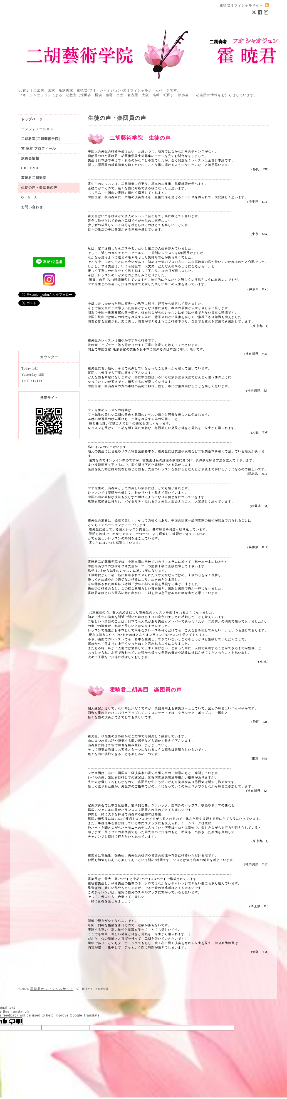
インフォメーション (37, 129)
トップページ (32, 119)
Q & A (29, 197)
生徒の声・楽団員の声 (39, 188)
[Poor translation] (15, 1021)
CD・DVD (29, 168)
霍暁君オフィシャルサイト (51, 989)
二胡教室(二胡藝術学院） (41, 139)
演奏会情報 (30, 158)
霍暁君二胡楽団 (33, 178)
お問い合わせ (32, 207)
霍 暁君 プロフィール (38, 149)
